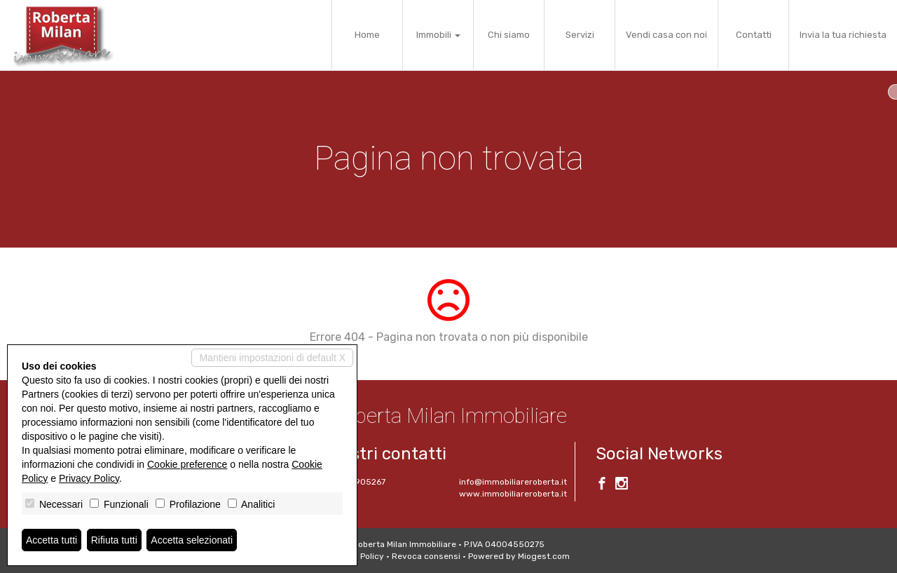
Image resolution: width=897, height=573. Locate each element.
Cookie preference (187, 464)
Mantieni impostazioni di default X (272, 357)
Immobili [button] (438, 34)
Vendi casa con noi (666, 34)
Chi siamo (509, 34)
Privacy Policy (89, 478)
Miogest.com (544, 556)
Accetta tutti (51, 540)
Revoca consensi (426, 556)
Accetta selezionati (192, 540)
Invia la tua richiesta (843, 34)
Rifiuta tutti (114, 540)
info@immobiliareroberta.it (513, 482)
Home (367, 34)
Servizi (580, 34)
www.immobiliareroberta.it (513, 494)
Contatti (754, 34)
